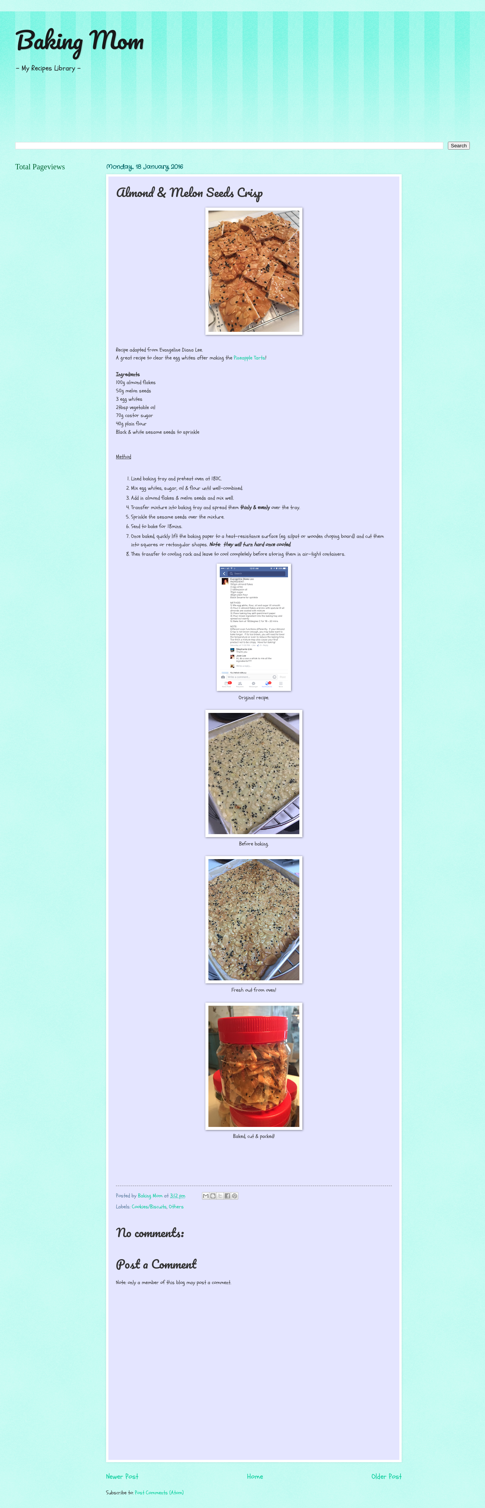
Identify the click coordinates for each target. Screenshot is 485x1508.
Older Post (387, 1476)
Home (255, 1476)
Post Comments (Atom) (159, 1492)
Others (176, 1206)
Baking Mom (79, 39)
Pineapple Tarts (249, 357)
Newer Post (122, 1476)
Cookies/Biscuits (149, 1206)
